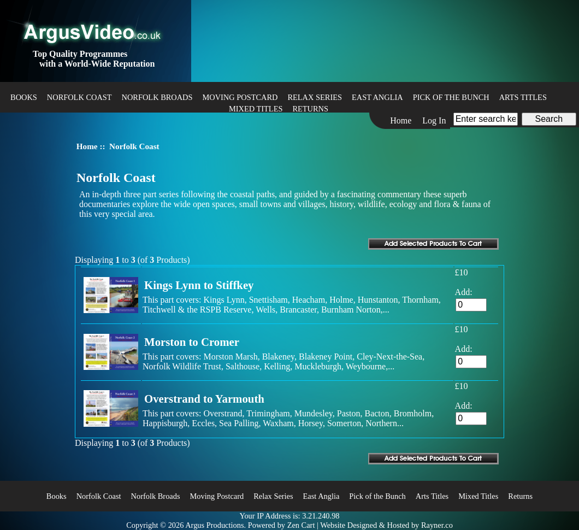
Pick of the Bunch (451, 97)
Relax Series (314, 97)
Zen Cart (301, 525)
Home (400, 120)
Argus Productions (214, 525)
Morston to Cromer (191, 341)
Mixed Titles (255, 108)
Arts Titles (523, 97)
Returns (310, 108)
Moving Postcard (240, 97)
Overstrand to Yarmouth (204, 398)
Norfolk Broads (157, 97)
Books (23, 97)
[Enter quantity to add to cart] (471, 304)
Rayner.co (437, 525)
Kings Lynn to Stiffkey (199, 285)
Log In (434, 120)
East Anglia (377, 97)
